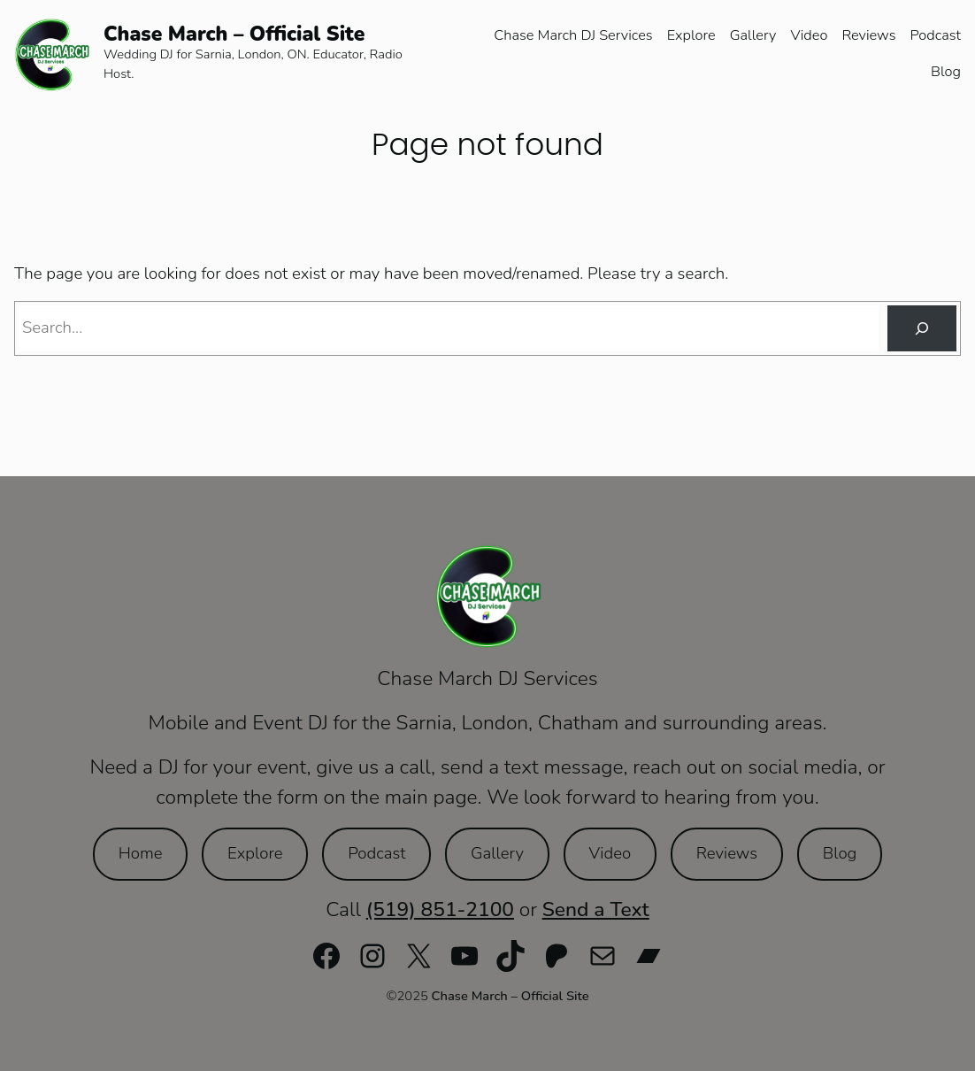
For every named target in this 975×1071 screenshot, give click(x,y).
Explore (254, 853)
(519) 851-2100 (440, 909)
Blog (840, 853)
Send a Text (595, 909)
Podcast (376, 853)
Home (141, 853)
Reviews (726, 853)
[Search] (921, 328)
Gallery (497, 853)
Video (610, 853)
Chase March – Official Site (234, 34)
